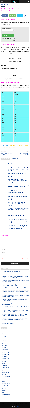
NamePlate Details (6, 372)
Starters (4, 379)
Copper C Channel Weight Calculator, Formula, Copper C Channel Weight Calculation (15, 288)
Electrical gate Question (7, 352)
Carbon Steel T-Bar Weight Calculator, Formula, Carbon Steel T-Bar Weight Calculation (16, 204)
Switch (3, 381)
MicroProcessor (5, 370)
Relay (14, 403)
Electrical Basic (5, 349)
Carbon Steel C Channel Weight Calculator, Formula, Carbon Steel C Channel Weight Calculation (17, 198)
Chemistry (4, 338)
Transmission (5, 388)
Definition (4, 343)
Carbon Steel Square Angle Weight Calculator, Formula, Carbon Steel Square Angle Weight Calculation (18, 221)
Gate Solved (4, 361)
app (3, 333)
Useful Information (6, 394)
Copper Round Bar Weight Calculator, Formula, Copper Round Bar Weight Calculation (15, 303)
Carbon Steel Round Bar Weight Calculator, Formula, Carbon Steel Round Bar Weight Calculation (15, 322)
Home (2, 4)
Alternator (4, 331)
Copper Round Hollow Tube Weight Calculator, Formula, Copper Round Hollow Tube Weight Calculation (18, 169)
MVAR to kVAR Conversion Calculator (23, 154)
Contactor (4, 342)
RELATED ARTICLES (5, 158)
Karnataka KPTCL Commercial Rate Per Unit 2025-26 (13, 274)
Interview (17, 403)
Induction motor (5, 365)
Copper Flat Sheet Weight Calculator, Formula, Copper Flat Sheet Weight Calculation (15, 307)
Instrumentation (5, 367)
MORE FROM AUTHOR (15, 158)
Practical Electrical (6, 376)
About (17, 404)
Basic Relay (4, 334)
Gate (26, 403)
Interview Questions (6, 369)
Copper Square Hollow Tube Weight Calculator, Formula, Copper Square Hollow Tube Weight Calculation (17, 181)
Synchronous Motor (6, 383)
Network (4, 374)
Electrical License (5, 354)
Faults (3, 360)
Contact (13, 404)
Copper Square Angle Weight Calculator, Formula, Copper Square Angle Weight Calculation (17, 175)
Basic (6, 403)
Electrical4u (17, 406)
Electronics (4, 356)
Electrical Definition (6, 351)
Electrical (4, 347)
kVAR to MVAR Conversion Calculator (6, 154)
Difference (4, 345)
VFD (3, 396)
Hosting (3, 363)
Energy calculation (6, 358)
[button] (28, 1)
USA (3, 392)
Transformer (5, 385)
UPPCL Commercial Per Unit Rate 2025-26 (11, 271)
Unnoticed (4, 390)
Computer (4, 340)
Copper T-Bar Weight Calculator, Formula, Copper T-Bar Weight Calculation (15, 292)
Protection (4, 378)
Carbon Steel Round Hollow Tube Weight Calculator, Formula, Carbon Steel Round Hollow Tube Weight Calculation (14, 319)
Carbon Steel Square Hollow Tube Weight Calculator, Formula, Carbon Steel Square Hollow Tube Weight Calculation (17, 227)
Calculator (6, 4)
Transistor (4, 387)
